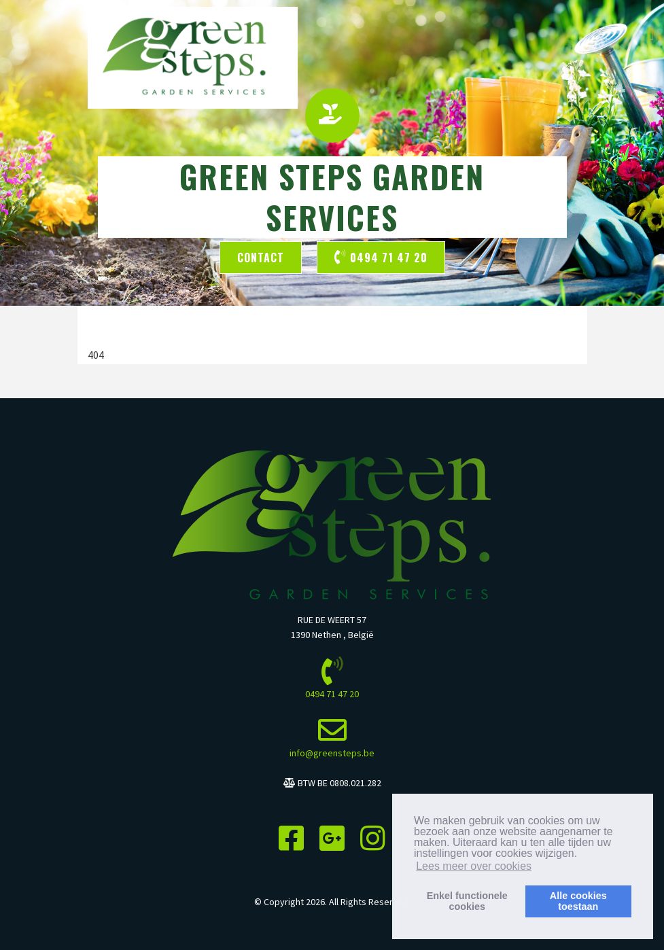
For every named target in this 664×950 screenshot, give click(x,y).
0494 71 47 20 (380, 257)
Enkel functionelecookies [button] (467, 901)
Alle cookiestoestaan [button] (578, 901)
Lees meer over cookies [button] (473, 866)
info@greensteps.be (332, 753)
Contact (260, 257)
